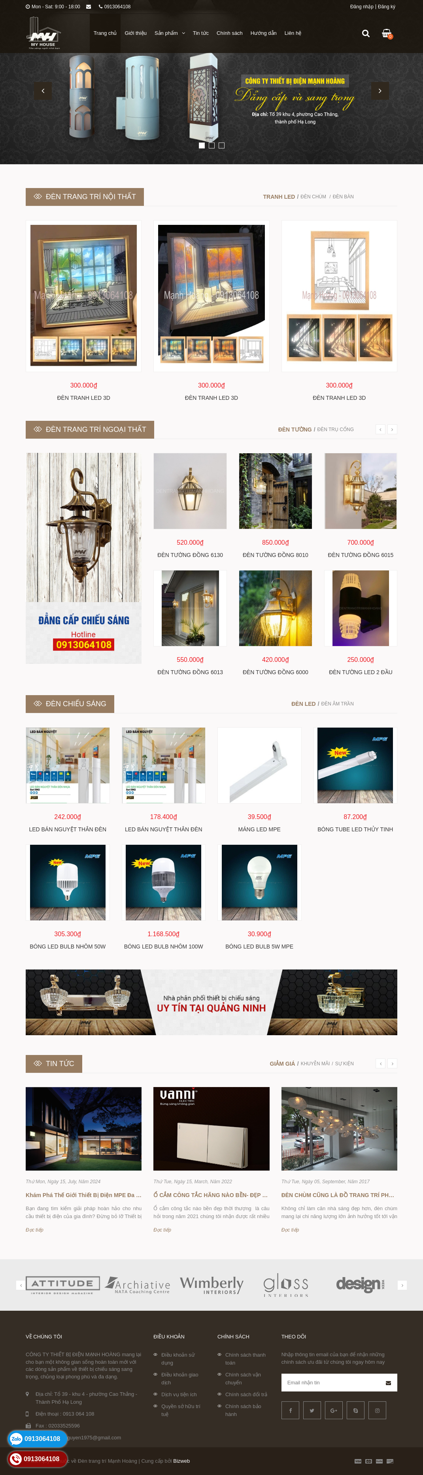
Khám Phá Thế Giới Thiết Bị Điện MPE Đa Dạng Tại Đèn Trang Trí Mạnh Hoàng (128, 1195)
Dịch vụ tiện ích (179, 1394)
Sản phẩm (170, 33)
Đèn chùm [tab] (313, 197)
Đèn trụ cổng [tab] (335, 429)
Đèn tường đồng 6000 (275, 672)
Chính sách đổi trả (246, 1394)
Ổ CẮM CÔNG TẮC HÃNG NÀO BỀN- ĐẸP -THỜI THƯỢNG (228, 1195)
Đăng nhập (362, 6)
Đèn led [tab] (303, 704)
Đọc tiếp (34, 1230)
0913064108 (115, 7)
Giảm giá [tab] (282, 1064)
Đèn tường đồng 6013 (190, 672)
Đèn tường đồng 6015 (361, 555)
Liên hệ (293, 33)
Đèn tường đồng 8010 (275, 555)
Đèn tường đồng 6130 (190, 555)
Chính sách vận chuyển (243, 1379)
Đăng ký (386, 6)
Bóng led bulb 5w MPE (259, 946)
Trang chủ (105, 33)
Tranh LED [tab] (279, 197)
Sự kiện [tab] (344, 1063)
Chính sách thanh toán (245, 1359)
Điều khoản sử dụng (178, 1359)
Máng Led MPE (259, 829)
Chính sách (230, 33)
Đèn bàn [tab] (343, 197)
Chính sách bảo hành (243, 1410)
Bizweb (181, 1461)
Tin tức (201, 33)
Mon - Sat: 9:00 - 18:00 (53, 7)
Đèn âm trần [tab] (337, 704)
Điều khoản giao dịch (179, 1379)
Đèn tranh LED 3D (83, 398)
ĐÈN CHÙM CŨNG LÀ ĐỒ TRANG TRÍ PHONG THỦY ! (351, 1195)
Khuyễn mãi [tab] (315, 1063)
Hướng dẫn (264, 33)
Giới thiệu (135, 33)
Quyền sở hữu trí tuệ (180, 1410)
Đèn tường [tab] (295, 429)
